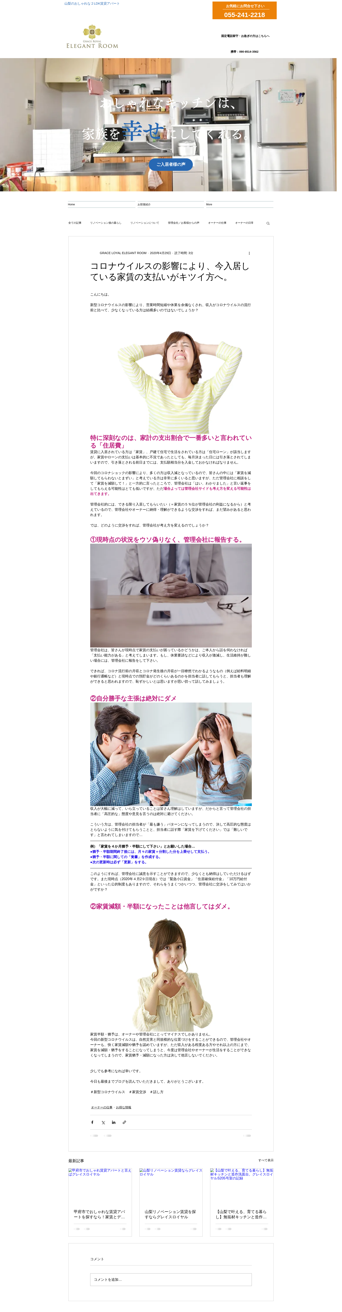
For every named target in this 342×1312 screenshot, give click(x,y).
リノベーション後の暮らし (106, 222)
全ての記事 (74, 222)
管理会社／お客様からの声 (183, 222)
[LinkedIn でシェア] (114, 1122)
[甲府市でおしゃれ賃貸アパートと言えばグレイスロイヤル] (100, 1186)
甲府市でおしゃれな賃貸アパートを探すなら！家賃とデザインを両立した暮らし (99, 1215)
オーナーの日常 (244, 222)
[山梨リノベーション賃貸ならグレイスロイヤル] (171, 1186)
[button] (268, 223)
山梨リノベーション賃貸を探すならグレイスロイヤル (170, 1214)
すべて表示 (266, 1160)
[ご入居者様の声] (171, 164)
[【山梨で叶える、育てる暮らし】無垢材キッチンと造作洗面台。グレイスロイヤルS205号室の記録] (241, 1186)
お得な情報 (123, 1107)
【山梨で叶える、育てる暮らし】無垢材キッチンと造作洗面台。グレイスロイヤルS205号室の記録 (242, 1215)
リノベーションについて (144, 222)
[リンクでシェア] (124, 1122)
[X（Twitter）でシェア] (103, 1122)
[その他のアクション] (249, 253)
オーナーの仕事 (217, 222)
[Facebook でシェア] (92, 1122)
